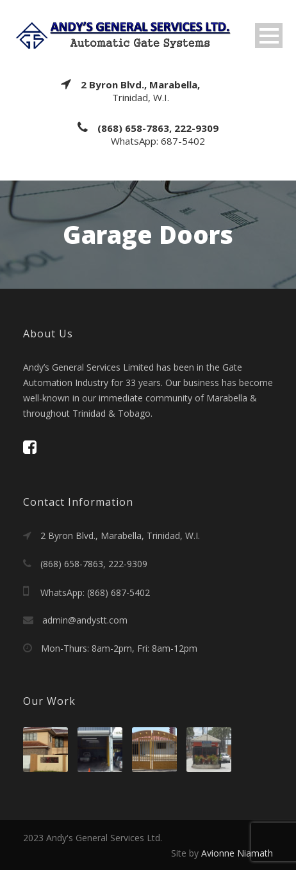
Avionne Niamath (237, 853)
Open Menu (269, 35)
